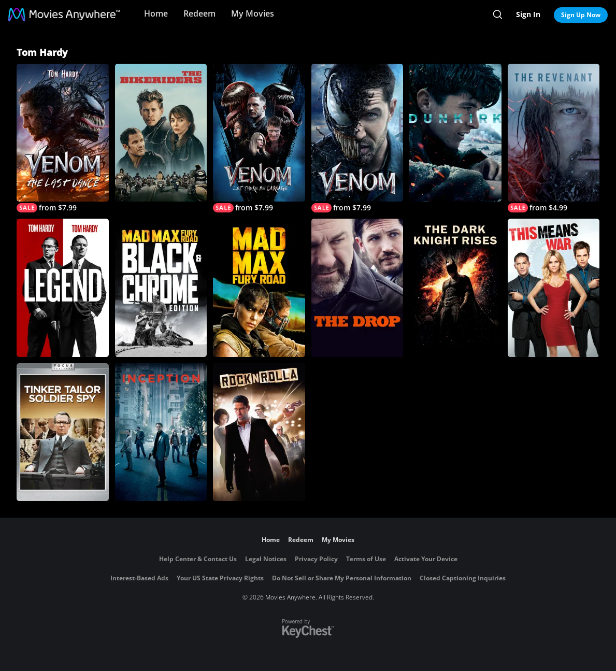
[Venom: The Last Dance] (63, 138)
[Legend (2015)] (63, 287)
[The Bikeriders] (161, 133)
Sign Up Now (580, 14)
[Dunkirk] (455, 133)
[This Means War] (554, 287)
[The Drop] (357, 287)
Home (156, 13)
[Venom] (357, 138)
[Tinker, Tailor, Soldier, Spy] (63, 432)
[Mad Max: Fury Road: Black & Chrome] (161, 287)
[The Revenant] (554, 138)
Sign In (528, 14)
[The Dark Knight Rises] (455, 287)
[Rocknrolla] (259, 432)
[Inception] (161, 432)
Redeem (199, 13)
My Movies (252, 13)
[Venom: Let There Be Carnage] (259, 138)
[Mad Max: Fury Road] (259, 287)
